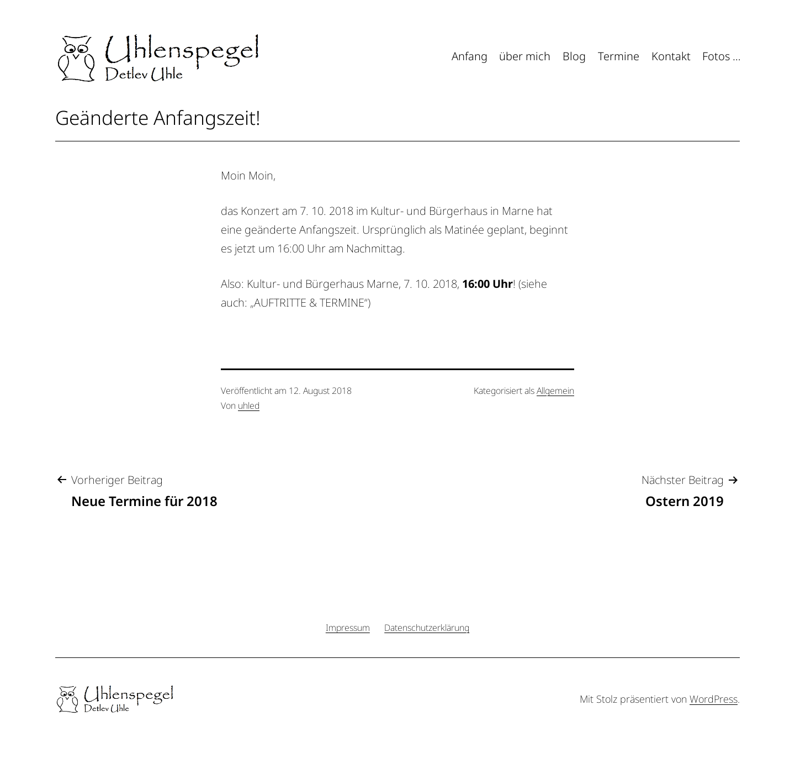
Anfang (469, 56)
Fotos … (721, 56)
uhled (248, 405)
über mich (524, 56)
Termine (618, 56)
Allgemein (555, 390)
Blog (574, 56)
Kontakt (671, 56)
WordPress (714, 698)
